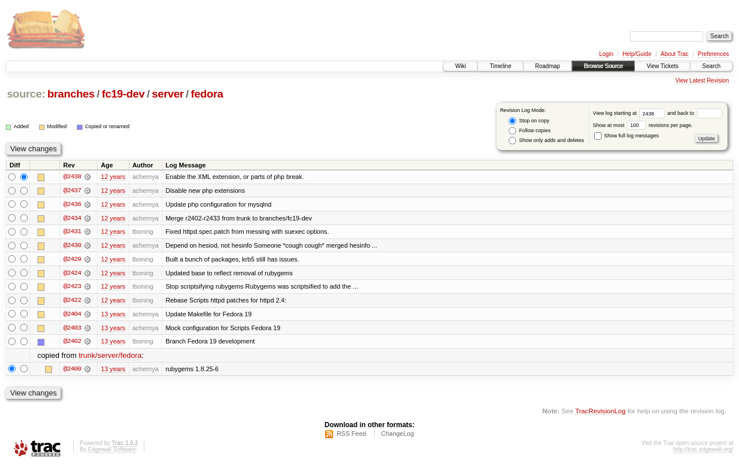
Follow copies (529, 131)
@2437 (72, 190)
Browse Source (603, 66)
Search (711, 66)
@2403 (72, 329)
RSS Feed (351, 435)
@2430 (72, 246)
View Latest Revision (702, 80)
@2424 (72, 273)
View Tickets (662, 66)
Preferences (713, 54)
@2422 (72, 301)
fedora (207, 94)
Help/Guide (636, 54)
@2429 (72, 259)
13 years (113, 315)
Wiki (460, 66)
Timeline (500, 66)
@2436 (72, 204)
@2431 (72, 232)
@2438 (72, 176)
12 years (113, 176)
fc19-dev (123, 94)
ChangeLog (397, 435)
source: (26, 94)
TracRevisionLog (600, 412)
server (168, 94)
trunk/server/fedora (110, 357)
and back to (694, 113)
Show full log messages (626, 136)
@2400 (72, 370)
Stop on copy (529, 121)
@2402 (72, 343)
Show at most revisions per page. (643, 125)
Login (606, 54)
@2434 (72, 218)
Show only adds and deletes (546, 140)
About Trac (674, 54)
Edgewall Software (112, 452)
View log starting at (630, 113)
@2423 (72, 287)
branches (71, 94)
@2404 (72, 315)
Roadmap (547, 66)
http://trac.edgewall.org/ (703, 452)
